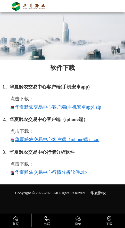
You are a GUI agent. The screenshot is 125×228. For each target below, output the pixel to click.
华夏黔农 (98, 193)
